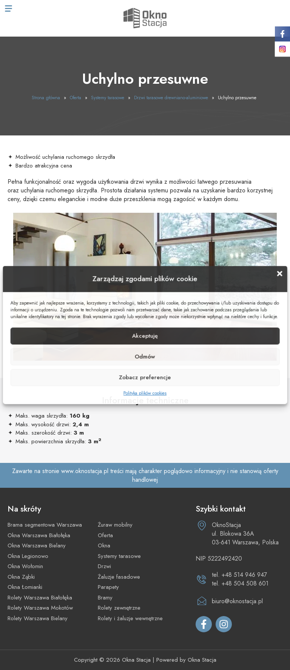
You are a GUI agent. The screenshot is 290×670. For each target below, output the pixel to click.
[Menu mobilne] (8, 8)
